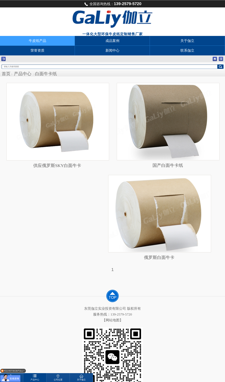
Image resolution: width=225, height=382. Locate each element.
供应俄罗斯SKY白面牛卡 (57, 125)
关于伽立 (187, 41)
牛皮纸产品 (37, 41)
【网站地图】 (112, 320)
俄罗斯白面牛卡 (159, 217)
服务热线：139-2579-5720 (112, 314)
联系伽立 (187, 50)
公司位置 (58, 380)
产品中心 (22, 73)
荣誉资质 (37, 50)
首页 (6, 73)
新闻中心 (112, 50)
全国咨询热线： (112, 4)
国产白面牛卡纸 (168, 125)
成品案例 (112, 41)
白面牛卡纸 (46, 73)
